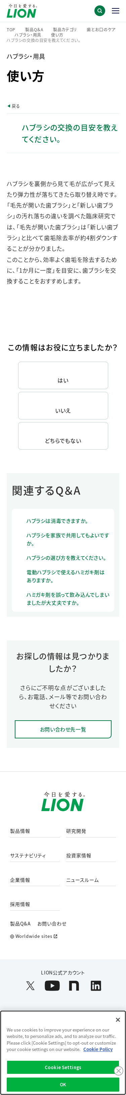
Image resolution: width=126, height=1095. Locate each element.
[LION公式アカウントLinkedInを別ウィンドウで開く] (95, 985)
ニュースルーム (82, 880)
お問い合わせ (52, 923)
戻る (16, 106)
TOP (11, 29)
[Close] (118, 1019)
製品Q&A (20, 923)
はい (63, 380)
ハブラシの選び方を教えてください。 (66, 557)
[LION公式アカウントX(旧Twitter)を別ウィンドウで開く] (30, 985)
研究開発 (76, 831)
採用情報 (20, 904)
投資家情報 (78, 856)
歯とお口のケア (101, 29)
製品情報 (20, 831)
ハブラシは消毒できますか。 (57, 520)
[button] (99, 10)
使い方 (57, 35)
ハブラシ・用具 (28, 35)
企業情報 (20, 880)
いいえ (63, 410)
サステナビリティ (28, 856)
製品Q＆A (34, 29)
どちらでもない (63, 441)
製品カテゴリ (65, 29)
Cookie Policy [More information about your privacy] (98, 1049)
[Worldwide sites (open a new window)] (63, 936)
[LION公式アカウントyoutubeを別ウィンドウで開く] (52, 985)
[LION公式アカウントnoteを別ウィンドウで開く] (74, 985)
